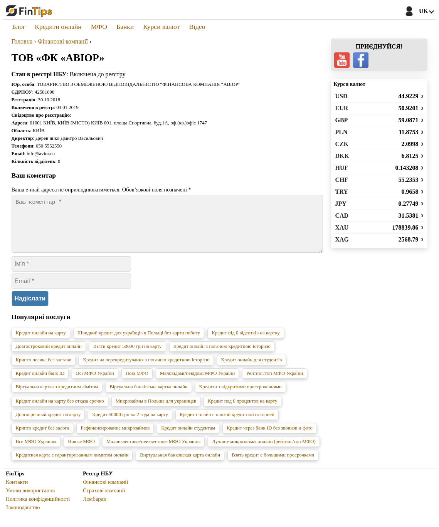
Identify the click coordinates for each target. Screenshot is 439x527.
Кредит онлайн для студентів (251, 369)
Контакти (17, 491)
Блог (19, 26)
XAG (342, 239)
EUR (341, 108)
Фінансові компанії (105, 491)
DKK (342, 156)
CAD (342, 215)
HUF (341, 167)
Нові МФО (137, 382)
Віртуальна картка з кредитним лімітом (57, 396)
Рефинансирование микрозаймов (115, 437)
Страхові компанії (104, 500)
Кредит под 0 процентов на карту (242, 410)
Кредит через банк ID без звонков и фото (270, 437)
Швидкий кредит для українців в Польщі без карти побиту (138, 342)
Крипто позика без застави (44, 369)
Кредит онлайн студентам (188, 437)
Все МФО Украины (36, 450)
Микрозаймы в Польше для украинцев (156, 410)
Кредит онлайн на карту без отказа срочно (60, 410)
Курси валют (161, 26)
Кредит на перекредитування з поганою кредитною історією (146, 369)
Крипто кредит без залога (42, 437)
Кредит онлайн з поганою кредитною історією (222, 355)
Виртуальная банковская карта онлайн (180, 464)
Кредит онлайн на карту (41, 342)
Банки (125, 26)
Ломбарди (94, 508)
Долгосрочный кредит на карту (48, 423)
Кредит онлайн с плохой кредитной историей (227, 423)
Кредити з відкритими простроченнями (240, 396)
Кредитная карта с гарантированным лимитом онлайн (72, 464)
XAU (342, 227)
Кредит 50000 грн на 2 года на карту (130, 423)
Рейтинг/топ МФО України (274, 382)
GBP (341, 120)
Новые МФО (81, 450)
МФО (99, 26)
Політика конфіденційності (38, 508)
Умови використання (30, 500)
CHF (341, 179)
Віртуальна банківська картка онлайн (148, 396)
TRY (341, 191)
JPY (340, 203)
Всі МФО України (95, 382)
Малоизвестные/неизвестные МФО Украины (153, 450)
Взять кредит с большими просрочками (273, 464)
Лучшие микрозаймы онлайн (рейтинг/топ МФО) (264, 450)
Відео (197, 26)
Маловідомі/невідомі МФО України (197, 382)
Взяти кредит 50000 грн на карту (127, 355)
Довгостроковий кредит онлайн (49, 355)
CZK (342, 144)
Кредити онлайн (58, 26)
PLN (341, 132)
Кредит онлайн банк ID (40, 382)
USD (341, 96)
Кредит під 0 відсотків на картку (246, 342)
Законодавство (23, 517)
